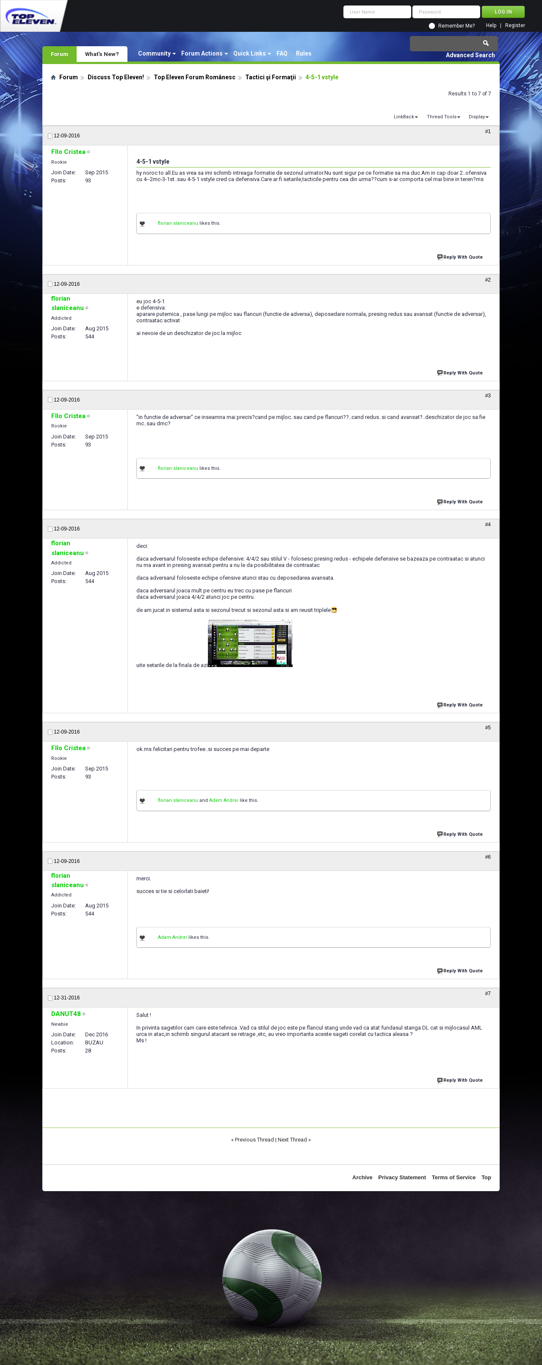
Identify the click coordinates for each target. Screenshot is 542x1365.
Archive (362, 1177)
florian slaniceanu (178, 223)
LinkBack (404, 117)
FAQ (282, 53)
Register (515, 25)
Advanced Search (470, 55)
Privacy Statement (402, 1177)
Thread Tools (441, 117)
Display (477, 117)
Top (486, 1177)
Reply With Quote (461, 256)
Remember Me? (456, 26)
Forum (59, 53)
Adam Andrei (223, 800)
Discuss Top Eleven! (116, 77)
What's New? (102, 53)
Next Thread (292, 1139)
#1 (488, 131)
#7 (488, 994)
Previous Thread (254, 1139)
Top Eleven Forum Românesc (194, 77)
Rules (304, 53)
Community (154, 53)
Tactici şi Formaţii (270, 77)
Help (491, 25)
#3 (488, 396)
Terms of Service (454, 1177)
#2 (488, 280)
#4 (488, 525)
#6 (488, 857)
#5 (488, 728)
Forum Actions (202, 53)
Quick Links (249, 53)
